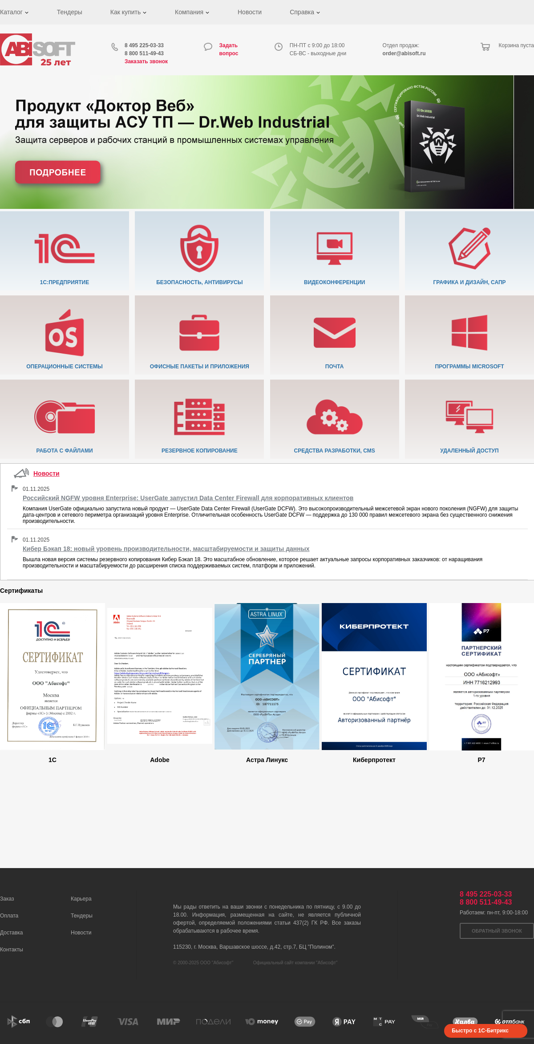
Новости (250, 12)
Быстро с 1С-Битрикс (480, 1031)
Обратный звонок (497, 931)
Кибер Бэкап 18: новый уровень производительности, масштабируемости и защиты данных (166, 548)
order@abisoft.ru (404, 53)
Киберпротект (374, 759)
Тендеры (69, 12)
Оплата (9, 916)
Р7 (481, 759)
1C (53, 759)
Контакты (11, 949)
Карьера (81, 899)
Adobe (160, 759)
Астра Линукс (267, 759)
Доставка (11, 933)
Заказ (7, 899)
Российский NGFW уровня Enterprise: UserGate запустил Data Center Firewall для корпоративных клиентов (188, 498)
